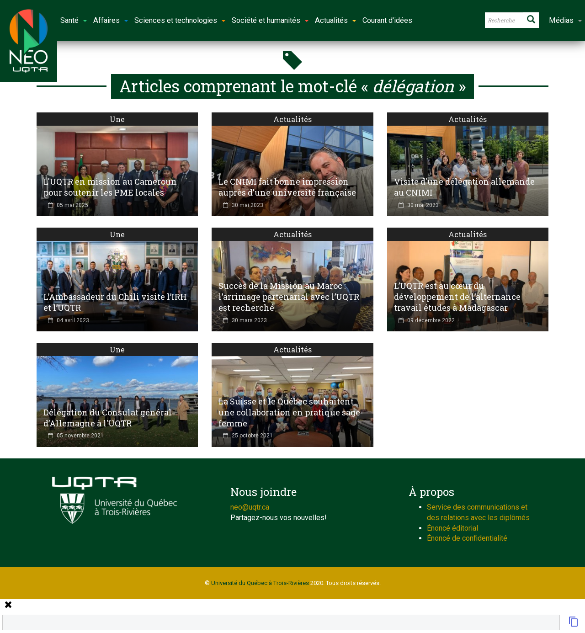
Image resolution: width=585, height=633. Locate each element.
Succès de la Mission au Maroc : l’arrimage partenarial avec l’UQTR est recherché (288, 296)
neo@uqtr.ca (249, 507)
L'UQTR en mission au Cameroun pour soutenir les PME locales (110, 187)
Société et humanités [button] (270, 20)
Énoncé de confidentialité (467, 538)
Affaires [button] (110, 20)
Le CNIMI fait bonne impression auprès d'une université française (287, 187)
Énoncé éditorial (452, 528)
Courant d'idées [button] (387, 20)
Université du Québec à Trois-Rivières (260, 583)
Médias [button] (565, 20)
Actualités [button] (335, 20)
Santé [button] (73, 20)
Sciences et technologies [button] (179, 20)
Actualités (292, 119)
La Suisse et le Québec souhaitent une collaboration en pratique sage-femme (290, 412)
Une (117, 119)
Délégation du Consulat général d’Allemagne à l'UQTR (107, 418)
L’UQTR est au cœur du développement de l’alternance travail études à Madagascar (457, 296)
